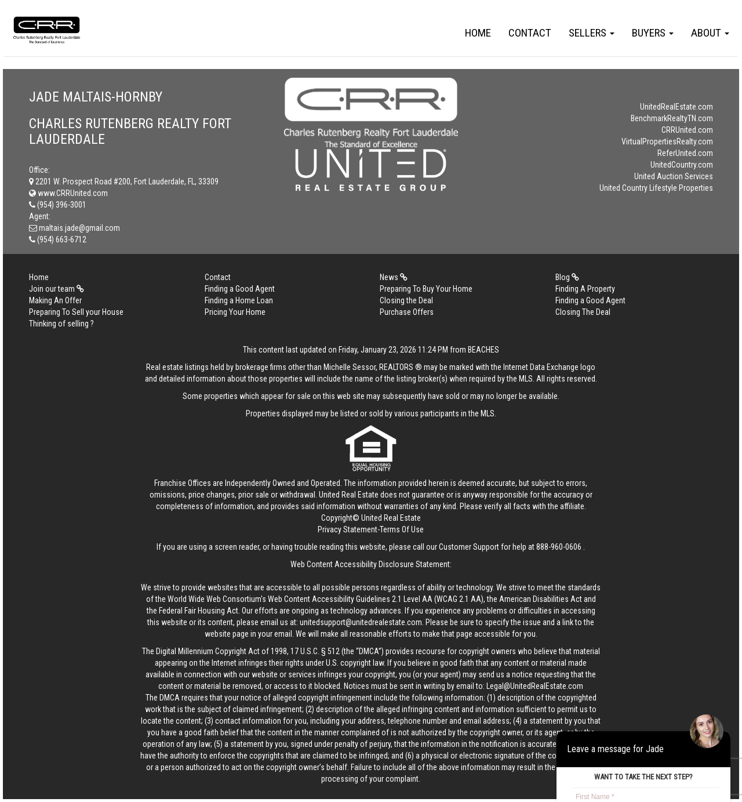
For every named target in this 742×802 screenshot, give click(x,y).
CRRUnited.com (687, 130)
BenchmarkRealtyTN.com (672, 118)
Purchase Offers (407, 312)
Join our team (56, 288)
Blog (567, 277)
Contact (529, 32)
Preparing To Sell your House (76, 312)
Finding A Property (585, 288)
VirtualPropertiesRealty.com (667, 141)
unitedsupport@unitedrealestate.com (361, 622)
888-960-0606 (558, 546)
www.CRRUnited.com (68, 193)
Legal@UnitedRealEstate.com (534, 686)
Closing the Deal (406, 300)
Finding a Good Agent (240, 288)
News (394, 277)
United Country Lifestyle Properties (656, 188)
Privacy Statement (347, 529)
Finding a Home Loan (239, 300)
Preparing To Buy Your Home (426, 288)
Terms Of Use (402, 529)
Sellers (591, 32)
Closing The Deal (582, 312)
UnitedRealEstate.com (676, 106)
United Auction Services (673, 176)
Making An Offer (55, 300)
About (710, 32)
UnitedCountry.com (681, 164)
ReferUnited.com (685, 153)
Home (478, 32)
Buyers (653, 32)
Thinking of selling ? (61, 323)
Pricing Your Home (235, 312)
